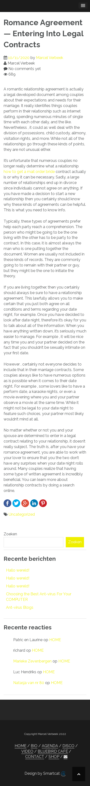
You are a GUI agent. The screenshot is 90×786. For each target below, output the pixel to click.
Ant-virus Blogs (19, 607)
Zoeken (10, 534)
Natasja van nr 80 (28, 682)
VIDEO (27, 751)
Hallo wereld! (17, 570)
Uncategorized (22, 514)
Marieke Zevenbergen (32, 661)
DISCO (68, 746)
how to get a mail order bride (29, 171)
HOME (55, 640)
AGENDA (50, 746)
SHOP (53, 756)
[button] (65, 756)
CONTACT (34, 756)
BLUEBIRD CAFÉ (53, 751)
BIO (34, 746)
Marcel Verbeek (49, 57)
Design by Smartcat (45, 773)
